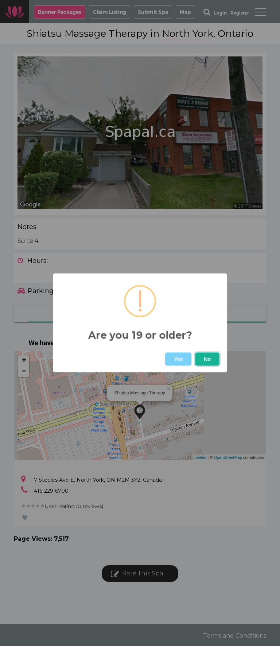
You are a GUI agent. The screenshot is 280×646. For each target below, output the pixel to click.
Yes (178, 359)
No (207, 359)
